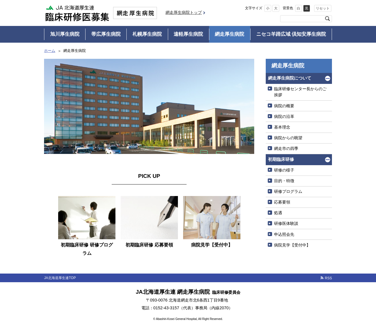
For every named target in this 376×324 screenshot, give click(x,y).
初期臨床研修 (281, 159)
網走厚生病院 (229, 34)
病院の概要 (284, 105)
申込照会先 (284, 234)
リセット (323, 8)
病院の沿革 (284, 116)
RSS (328, 278)
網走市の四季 (286, 148)
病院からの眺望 (288, 137)
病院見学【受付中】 (292, 245)
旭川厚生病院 (64, 34)
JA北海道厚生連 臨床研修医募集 (77, 13)
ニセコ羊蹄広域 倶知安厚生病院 (291, 34)
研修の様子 (284, 170)
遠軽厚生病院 (188, 34)
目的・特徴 (284, 180)
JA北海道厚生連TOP (60, 278)
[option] (86, 227)
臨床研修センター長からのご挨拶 (300, 91)
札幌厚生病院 (147, 34)
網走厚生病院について (289, 78)
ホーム (49, 50)
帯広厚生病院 (106, 34)
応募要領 (282, 202)
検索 (327, 19)
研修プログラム (288, 191)
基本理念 (282, 127)
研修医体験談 (286, 223)
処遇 (278, 212)
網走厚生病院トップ (184, 12)
